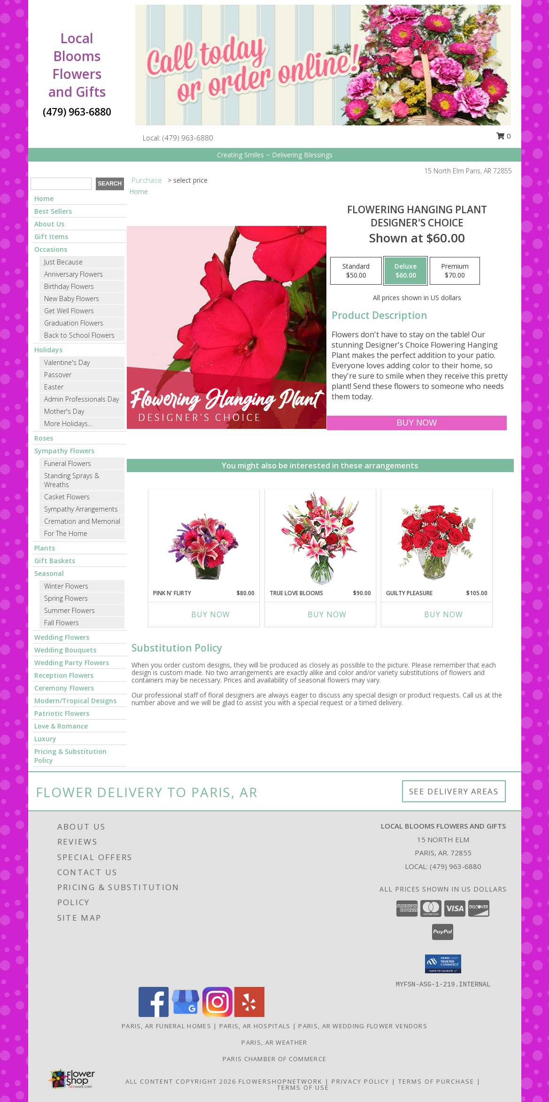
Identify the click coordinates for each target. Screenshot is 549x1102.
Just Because (63, 261)
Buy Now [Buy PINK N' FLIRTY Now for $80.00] (210, 614)
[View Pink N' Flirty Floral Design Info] (203, 539)
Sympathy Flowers (64, 450)
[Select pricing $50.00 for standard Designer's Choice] (356, 271)
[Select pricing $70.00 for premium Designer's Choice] (454, 271)
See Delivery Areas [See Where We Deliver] (454, 791)
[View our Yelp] (249, 1014)
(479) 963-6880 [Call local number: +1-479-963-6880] (187, 137)
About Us (49, 223)
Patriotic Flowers (61, 713)
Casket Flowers (67, 496)
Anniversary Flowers (73, 274)
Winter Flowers (66, 586)
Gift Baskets (54, 560)
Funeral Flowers (67, 463)
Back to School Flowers (79, 335)
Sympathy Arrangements (81, 508)
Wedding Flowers (61, 637)
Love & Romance (61, 726)
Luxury (45, 738)
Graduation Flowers (73, 322)
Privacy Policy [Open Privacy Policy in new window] (360, 1081)
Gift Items (51, 236)
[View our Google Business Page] (185, 1014)
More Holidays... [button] (68, 423)
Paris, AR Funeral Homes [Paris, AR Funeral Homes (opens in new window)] (166, 1026)
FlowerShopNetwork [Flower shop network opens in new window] (281, 1081)
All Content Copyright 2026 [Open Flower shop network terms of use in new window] (180, 1081)
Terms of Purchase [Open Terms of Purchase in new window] (436, 1081)
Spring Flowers (66, 598)
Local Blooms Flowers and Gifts (77, 65)
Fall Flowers (61, 622)
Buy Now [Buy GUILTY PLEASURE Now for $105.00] (443, 614)
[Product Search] (61, 184)
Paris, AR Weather (274, 1042)
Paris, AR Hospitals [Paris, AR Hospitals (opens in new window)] (255, 1026)
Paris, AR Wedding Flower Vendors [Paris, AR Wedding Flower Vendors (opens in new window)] (362, 1026)
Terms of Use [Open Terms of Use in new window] (303, 1087)
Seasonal (49, 573)
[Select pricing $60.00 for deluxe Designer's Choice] (405, 271)
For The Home (65, 533)
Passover (57, 374)
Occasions (50, 249)
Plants (44, 547)
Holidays (48, 349)
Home (44, 198)
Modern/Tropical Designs (75, 700)
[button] (443, 964)
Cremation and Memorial (82, 521)
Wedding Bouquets (65, 649)
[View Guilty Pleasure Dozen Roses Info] (436, 539)
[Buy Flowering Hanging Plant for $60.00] (417, 423)
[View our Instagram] (217, 1014)
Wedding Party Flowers (71, 662)
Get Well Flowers (69, 310)
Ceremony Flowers (64, 687)
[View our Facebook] (154, 1014)
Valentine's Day (67, 362)
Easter (53, 386)
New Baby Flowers (71, 298)
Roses (43, 438)
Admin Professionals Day (81, 399)
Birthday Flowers (69, 286)
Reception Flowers (63, 675)
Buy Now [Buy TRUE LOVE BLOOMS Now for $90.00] (327, 614)
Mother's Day (64, 411)
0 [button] (503, 135)
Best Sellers (53, 211)
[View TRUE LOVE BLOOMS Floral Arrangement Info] (320, 539)
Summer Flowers (69, 610)
